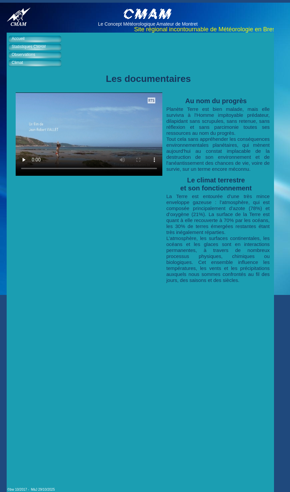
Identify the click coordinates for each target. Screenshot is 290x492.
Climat (17, 62)
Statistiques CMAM (29, 46)
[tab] (36, 39)
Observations (23, 54)
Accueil (18, 38)
